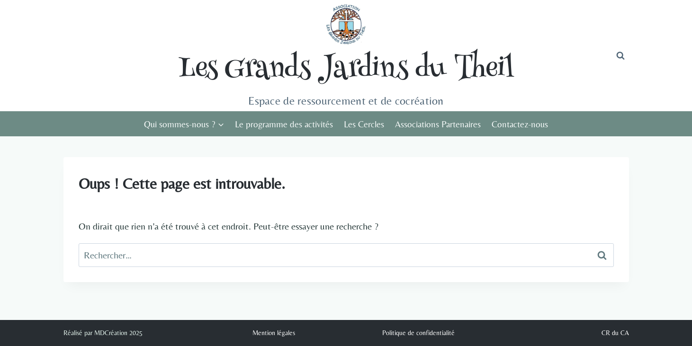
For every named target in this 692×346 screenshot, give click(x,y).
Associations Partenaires (438, 124)
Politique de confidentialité (418, 333)
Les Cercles (364, 124)
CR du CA (615, 333)
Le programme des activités (284, 124)
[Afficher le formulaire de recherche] (620, 55)
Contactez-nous (520, 124)
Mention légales (273, 333)
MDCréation (110, 333)
